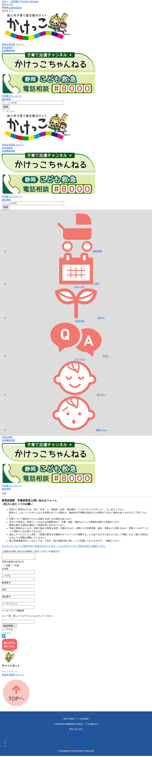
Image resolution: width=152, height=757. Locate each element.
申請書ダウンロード (12, 96)
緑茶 (19, 7)
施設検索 (6, 99)
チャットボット (9, 672)
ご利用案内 (14, 1)
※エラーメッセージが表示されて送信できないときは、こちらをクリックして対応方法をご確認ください (54, 546)
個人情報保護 (79, 740)
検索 (5, 106)
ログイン (20, 44)
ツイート (6, 633)
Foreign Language (30, 1)
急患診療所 (7, 47)
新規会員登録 (8, 44)
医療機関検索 (8, 50)
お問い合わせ (76, 735)
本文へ (5, 1)
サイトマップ (79, 747)
